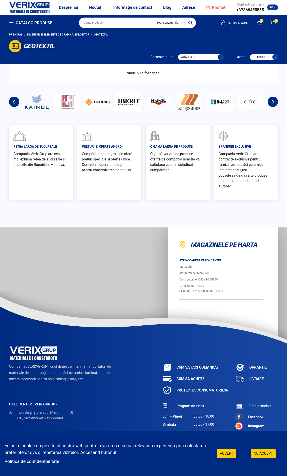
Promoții (217, 7)
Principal (15, 34)
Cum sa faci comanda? (190, 367)
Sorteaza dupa (162, 57)
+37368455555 (250, 9)
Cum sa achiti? (183, 379)
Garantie (251, 367)
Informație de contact (132, 7)
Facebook (249, 417)
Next (273, 102)
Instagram (249, 426)
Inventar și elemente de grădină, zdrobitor (58, 34)
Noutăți (95, 7)
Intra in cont (235, 22)
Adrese (188, 7)
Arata (241, 57)
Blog (167, 7)
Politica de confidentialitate (31, 461)
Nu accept (263, 453)
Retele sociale (253, 406)
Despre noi (68, 7)
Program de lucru (183, 406)
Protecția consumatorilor (195, 390)
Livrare (249, 379)
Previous (14, 102)
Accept (226, 453)
